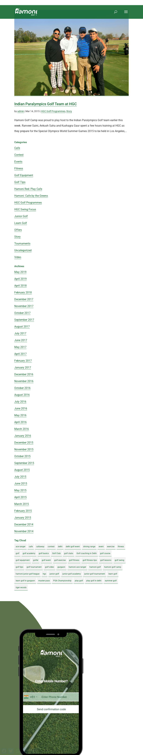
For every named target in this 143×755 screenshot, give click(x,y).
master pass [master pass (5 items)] (44, 580)
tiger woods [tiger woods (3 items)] (21, 587)
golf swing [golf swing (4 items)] (119, 560)
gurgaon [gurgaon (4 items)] (61, 567)
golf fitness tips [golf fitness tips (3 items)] (90, 560)
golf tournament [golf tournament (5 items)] (34, 567)
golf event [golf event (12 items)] (46, 560)
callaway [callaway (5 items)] (40, 546)
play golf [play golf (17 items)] (79, 580)
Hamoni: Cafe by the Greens (31, 195)
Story (69, 111)
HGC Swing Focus (25, 209)
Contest (19, 154)
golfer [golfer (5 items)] (35, 560)
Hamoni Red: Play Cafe (28, 189)
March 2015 (21, 504)
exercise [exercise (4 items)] (110, 546)
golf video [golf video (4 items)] (49, 567)
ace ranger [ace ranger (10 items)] (20, 546)
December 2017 (23, 299)
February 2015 (23, 510)
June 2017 (20, 340)
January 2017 (22, 367)
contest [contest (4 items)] (51, 546)
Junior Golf (21, 216)
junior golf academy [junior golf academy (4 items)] (71, 574)
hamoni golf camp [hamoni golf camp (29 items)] (112, 567)
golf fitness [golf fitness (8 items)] (74, 560)
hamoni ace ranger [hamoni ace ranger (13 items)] (77, 567)
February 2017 (23, 360)
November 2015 (23, 449)
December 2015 (23, 442)
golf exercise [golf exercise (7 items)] (60, 560)
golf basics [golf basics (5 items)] (44, 553)
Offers (18, 229)
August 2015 (22, 469)
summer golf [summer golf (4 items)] (111, 580)
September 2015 (24, 463)
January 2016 (22, 435)
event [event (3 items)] (101, 546)
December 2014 (23, 524)
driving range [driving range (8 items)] (89, 546)
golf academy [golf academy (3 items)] (29, 553)
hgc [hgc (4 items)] (44, 574)
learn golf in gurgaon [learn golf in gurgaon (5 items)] (25, 580)
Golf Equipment (23, 175)
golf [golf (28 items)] (17, 553)
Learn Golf (20, 223)
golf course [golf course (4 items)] (105, 553)
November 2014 (23, 531)
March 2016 (21, 429)
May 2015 (20, 490)
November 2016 (23, 381)
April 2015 (20, 497)
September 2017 (24, 319)
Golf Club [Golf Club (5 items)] (56, 553)
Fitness (18, 168)
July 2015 (20, 476)
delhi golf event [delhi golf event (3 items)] (73, 546)
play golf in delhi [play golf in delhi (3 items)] (93, 580)
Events (18, 161)
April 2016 (20, 422)
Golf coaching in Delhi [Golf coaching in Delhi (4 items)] (87, 553)
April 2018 (20, 285)
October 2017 (22, 313)
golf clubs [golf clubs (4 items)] (68, 553)
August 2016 (22, 394)
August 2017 (22, 326)
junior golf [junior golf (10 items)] (54, 574)
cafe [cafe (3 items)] (31, 546)
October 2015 (22, 456)
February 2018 (23, 292)
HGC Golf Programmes (53, 111)
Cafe (17, 148)
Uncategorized (23, 250)
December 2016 (23, 374)
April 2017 (20, 353)
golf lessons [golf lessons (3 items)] (105, 560)
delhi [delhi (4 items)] (60, 546)
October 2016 (22, 388)
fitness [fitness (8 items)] (121, 546)
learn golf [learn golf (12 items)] (112, 574)
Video (17, 257)
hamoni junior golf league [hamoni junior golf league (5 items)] (27, 574)
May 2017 (20, 347)
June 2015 (20, 483)
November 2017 (23, 306)
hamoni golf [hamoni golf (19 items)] (95, 567)
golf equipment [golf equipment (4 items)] (23, 560)
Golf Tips (19, 182)
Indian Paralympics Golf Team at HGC (45, 104)
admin (20, 111)
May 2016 (20, 415)
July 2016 (20, 401)
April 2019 (20, 278)
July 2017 (20, 333)
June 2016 (20, 408)
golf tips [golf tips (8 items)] (19, 567)
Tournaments (22, 243)
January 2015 (22, 517)
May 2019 (20, 272)
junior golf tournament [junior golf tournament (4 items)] (94, 574)
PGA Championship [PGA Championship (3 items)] (62, 580)
